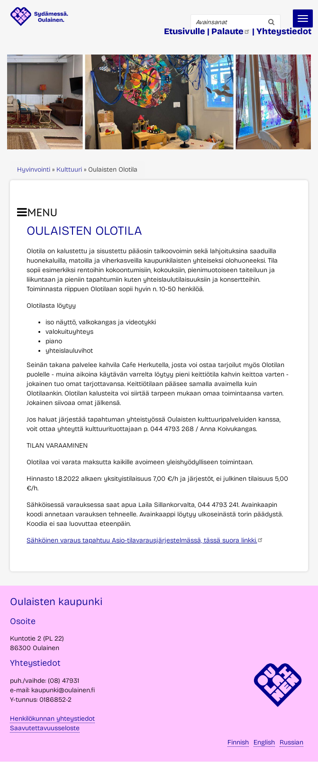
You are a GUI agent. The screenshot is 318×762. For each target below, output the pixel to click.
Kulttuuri (69, 169)
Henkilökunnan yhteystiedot (52, 719)
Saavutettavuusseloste (45, 728)
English (264, 742)
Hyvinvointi (33, 169)
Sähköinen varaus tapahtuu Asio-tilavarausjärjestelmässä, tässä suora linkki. (145, 540)
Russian (291, 742)
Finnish (238, 742)
